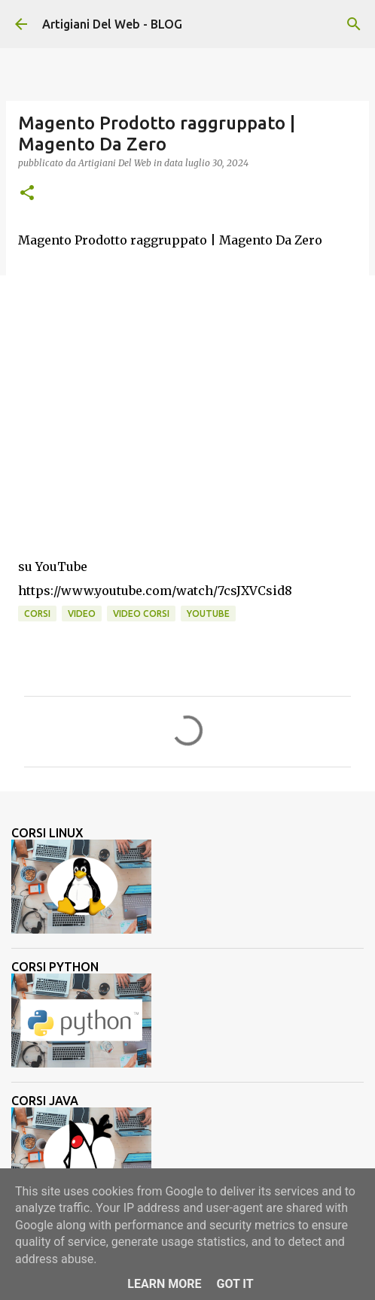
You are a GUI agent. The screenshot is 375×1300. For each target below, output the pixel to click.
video (82, 613)
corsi (37, 613)
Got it (234, 1284)
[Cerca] (354, 24)
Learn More (164, 1284)
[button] (27, 194)
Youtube (208, 613)
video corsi (141, 613)
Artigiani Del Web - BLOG (112, 24)
